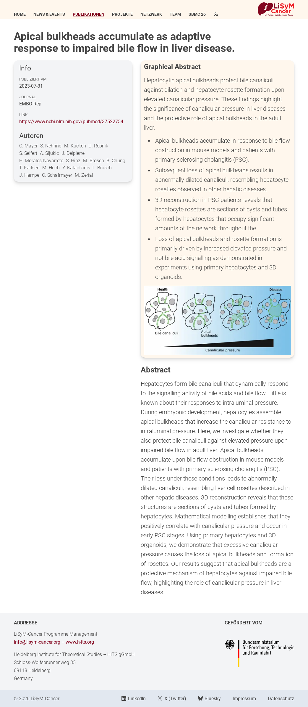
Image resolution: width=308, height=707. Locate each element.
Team (175, 14)
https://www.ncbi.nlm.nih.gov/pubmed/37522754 (71, 121)
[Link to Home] (276, 9)
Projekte (122, 14)
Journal (27, 97)
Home (20, 14)
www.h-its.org (80, 642)
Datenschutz (281, 698)
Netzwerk (151, 14)
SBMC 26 (197, 14)
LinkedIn (133, 698)
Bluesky (209, 698)
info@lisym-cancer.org (37, 642)
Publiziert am (32, 79)
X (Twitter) (172, 698)
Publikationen (88, 14)
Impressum (244, 698)
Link (23, 115)
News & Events (49, 14)
